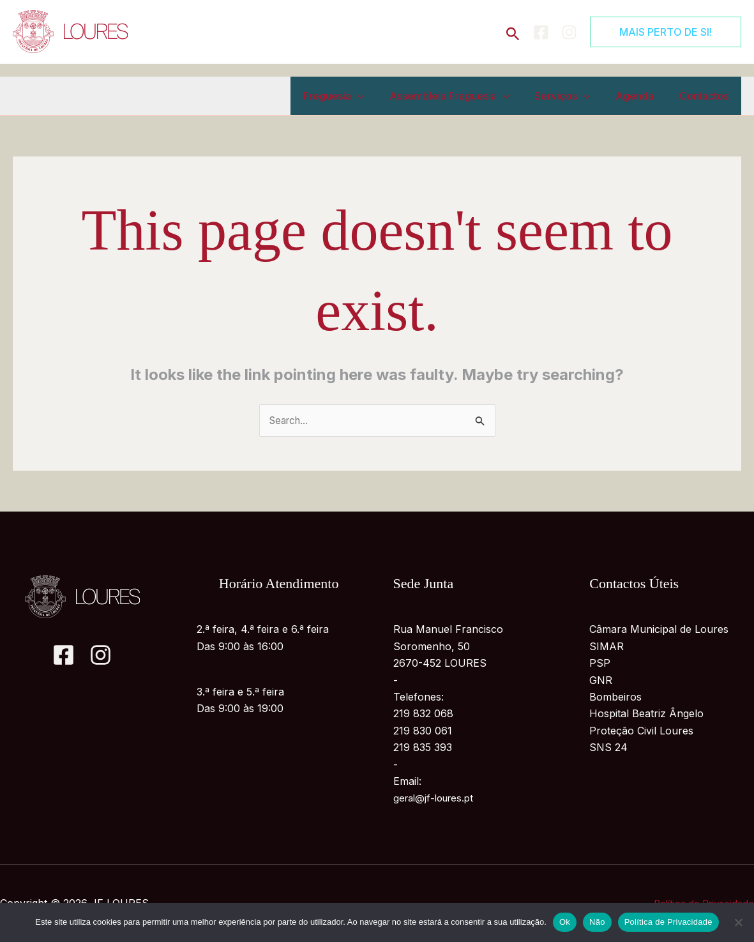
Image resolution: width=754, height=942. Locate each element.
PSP (599, 664)
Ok (564, 922)
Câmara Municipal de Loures (658, 630)
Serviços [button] (575, 96)
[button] (513, 31)
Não (597, 922)
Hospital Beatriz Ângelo (646, 714)
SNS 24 (608, 748)
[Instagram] (569, 32)
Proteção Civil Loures (641, 731)
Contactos (706, 95)
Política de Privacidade (668, 922)
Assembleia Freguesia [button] (467, 96)
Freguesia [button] (356, 96)
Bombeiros (615, 697)
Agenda (642, 95)
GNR (600, 680)
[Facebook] (541, 32)
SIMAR (606, 647)
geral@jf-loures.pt (436, 799)
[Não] (738, 922)
